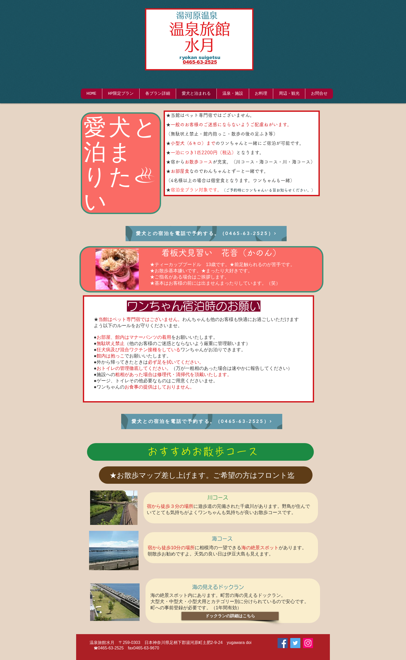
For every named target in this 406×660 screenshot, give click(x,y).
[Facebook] (283, 643)
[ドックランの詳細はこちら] (230, 616)
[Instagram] (308, 643)
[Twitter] (295, 643)
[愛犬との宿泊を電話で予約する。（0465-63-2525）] (206, 233)
